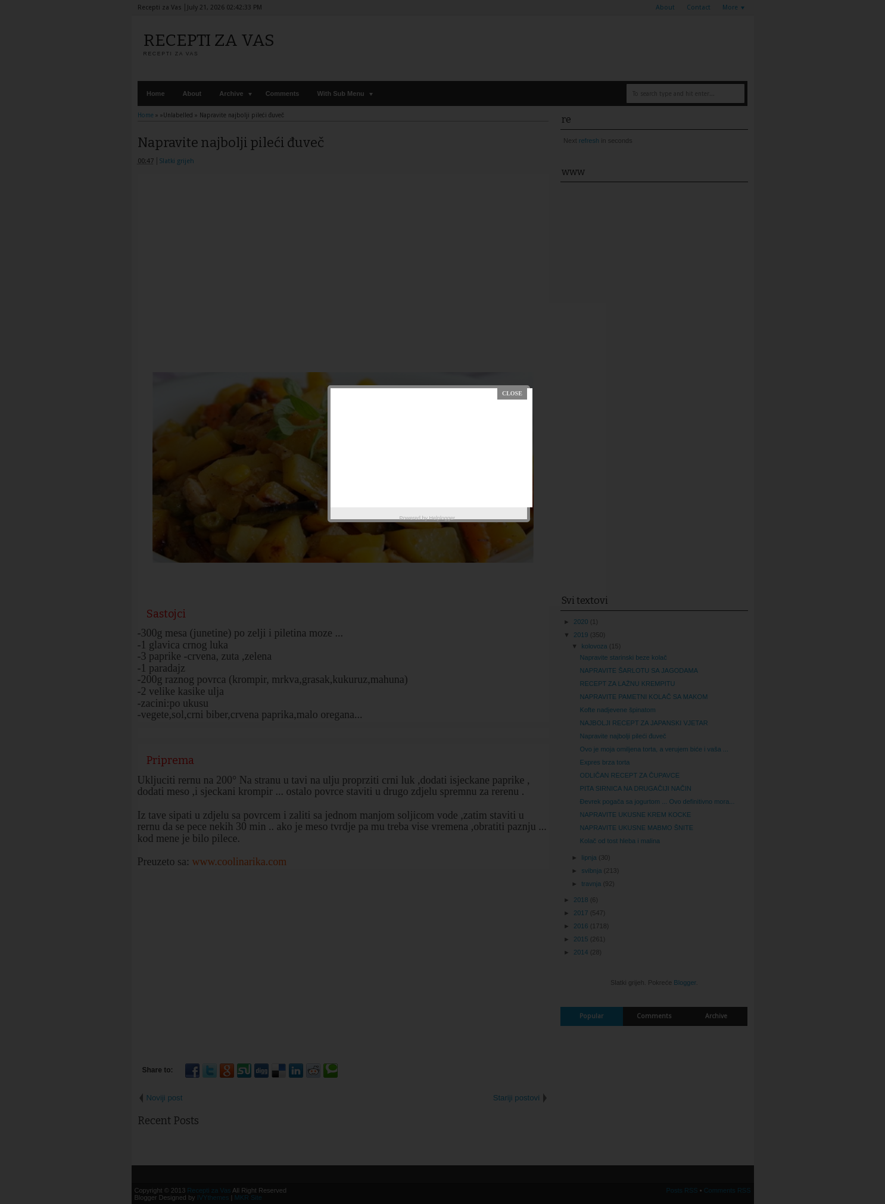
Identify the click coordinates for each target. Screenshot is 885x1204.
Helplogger (442, 518)
